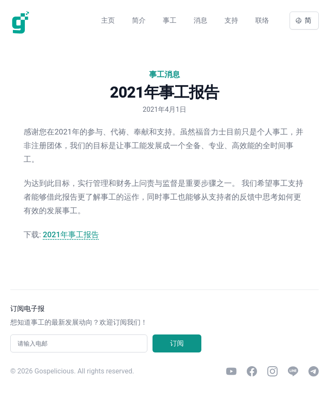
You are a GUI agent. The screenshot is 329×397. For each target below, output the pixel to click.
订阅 (177, 343)
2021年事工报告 (71, 234)
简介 (139, 20)
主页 (108, 20)
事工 (169, 20)
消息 (200, 20)
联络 (262, 20)
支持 (231, 20)
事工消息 (164, 74)
